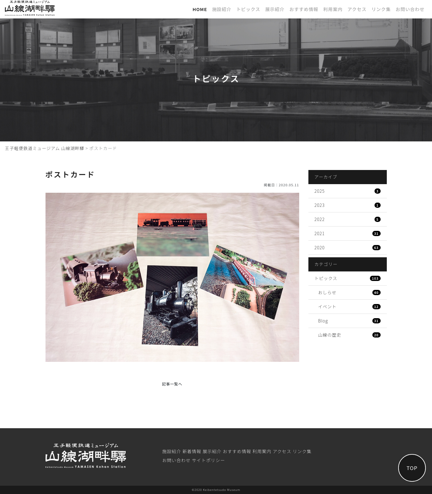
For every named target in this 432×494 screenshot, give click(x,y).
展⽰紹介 (274, 9)
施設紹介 (222, 9)
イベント (349, 306)
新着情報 (191, 451)
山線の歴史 (349, 335)
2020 (348, 247)
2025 (348, 191)
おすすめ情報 (303, 9)
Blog (349, 321)
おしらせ (349, 292)
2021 (348, 233)
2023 (348, 205)
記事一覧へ (172, 384)
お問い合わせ (410, 9)
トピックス (248, 9)
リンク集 (381, 9)
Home (199, 9)
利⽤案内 (333, 9)
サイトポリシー (208, 460)
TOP (412, 468)
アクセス (357, 9)
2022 (348, 219)
